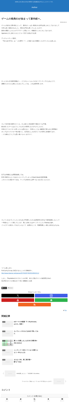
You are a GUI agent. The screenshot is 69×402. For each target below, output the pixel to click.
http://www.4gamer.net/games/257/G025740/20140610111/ (20, 273)
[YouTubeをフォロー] (17, 300)
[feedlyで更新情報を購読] (51, 300)
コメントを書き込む (34, 379)
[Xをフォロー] (17, 295)
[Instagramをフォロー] (51, 295)
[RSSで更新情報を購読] (34, 304)
